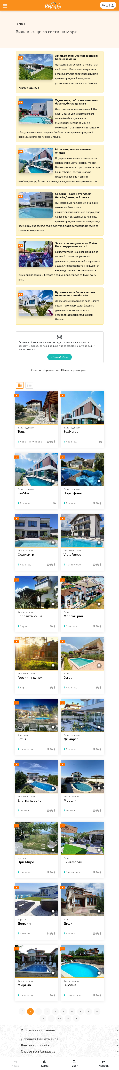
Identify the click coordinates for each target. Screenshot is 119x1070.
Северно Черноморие (45, 369)
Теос (21, 431)
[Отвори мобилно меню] (5, 5)
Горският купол (30, 677)
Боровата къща (30, 616)
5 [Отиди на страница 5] (63, 1011)
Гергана (70, 985)
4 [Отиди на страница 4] (55, 1011)
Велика (70, 933)
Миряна (24, 985)
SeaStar (24, 493)
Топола (24, 810)
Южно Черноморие (73, 369)
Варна (24, 625)
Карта (45, 1063)
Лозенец (71, 441)
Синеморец (73, 862)
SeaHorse (71, 431)
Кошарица (26, 748)
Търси (74, 1063)
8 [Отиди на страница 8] (89, 1011)
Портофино (73, 493)
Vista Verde (72, 554)
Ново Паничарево (31, 441)
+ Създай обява (59, 357)
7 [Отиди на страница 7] (80, 1011)
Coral (68, 677)
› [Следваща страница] (76, 1017)
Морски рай (73, 616)
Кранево (25, 871)
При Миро (26, 862)
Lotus (22, 739)
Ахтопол (25, 933)
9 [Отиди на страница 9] (97, 1011)
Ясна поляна (74, 994)
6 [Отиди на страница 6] (72, 1011)
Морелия (71, 800)
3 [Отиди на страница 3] (47, 1011)
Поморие (71, 625)
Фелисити (26, 554)
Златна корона (30, 800)
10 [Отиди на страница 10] (43, 1018)
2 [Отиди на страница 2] (38, 1011)
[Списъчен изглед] (29, 385)
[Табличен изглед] (20, 385)
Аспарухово (73, 564)
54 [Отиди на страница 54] (59, 1018)
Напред (104, 1063)
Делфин (24, 923)
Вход (105, 5)
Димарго (71, 739)
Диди (68, 923)
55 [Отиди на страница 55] (68, 1018)
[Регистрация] (112, 5)
